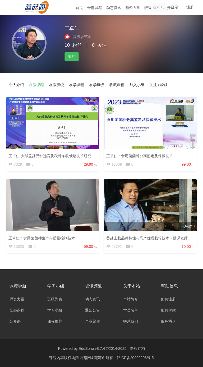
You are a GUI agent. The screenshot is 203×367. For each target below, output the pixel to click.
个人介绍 (16, 85)
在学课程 (76, 85)
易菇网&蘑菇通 (92, 358)
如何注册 (168, 299)
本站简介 (130, 299)
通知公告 (92, 310)
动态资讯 (113, 8)
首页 (79, 8)
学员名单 (130, 310)
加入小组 (137, 85)
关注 (71, 56)
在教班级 (56, 85)
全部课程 (94, 8)
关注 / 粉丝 (159, 85)
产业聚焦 (92, 321)
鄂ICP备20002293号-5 (135, 358)
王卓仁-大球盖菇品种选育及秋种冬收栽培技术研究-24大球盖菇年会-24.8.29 (70, 156)
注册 (190, 7)
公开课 (15, 321)
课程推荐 (54, 321)
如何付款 (168, 310)
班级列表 (54, 299)
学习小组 (54, 310)
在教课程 (36, 85)
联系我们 (130, 321)
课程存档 (137, 348)
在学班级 (96, 85)
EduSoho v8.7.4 (92, 348)
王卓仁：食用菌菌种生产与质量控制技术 (41, 238)
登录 (174, 7)
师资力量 (132, 8)
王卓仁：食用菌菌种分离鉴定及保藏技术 (139, 156)
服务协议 (168, 321)
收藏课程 (116, 85)
